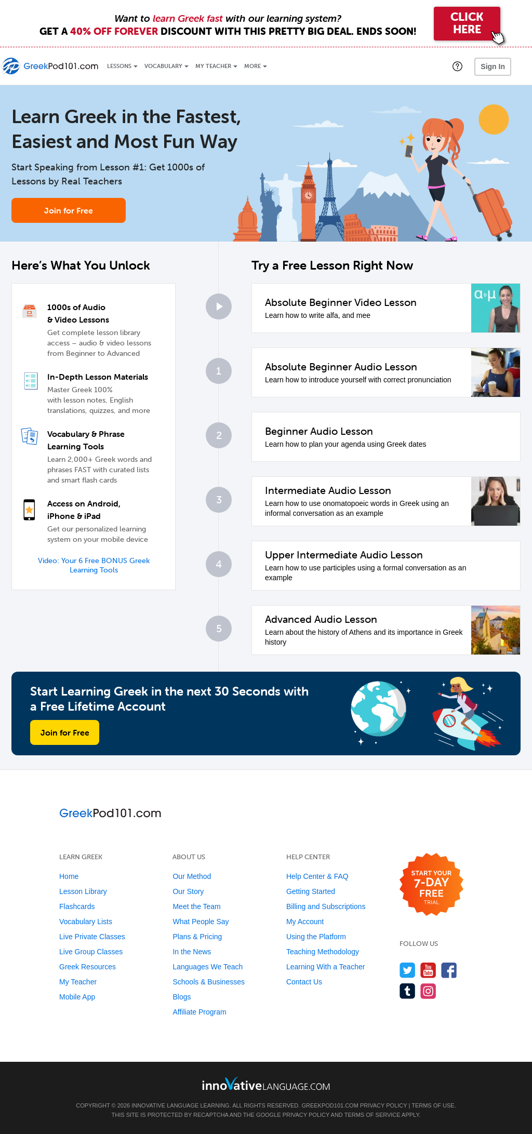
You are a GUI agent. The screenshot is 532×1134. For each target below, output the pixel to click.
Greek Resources (87, 967)
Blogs (181, 997)
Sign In (493, 66)
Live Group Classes (91, 952)
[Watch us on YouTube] (428, 970)
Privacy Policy (383, 1105)
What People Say (200, 921)
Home (68, 876)
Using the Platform (316, 936)
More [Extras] (252, 66)
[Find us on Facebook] (449, 970)
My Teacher (213, 66)
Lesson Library (83, 891)
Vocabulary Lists (85, 921)
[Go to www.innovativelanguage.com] (266, 1083)
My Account (305, 921)
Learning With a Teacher (325, 967)
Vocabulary (163, 66)
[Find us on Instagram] (428, 991)
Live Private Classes (92, 936)
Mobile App (77, 997)
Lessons (119, 66)
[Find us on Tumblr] (408, 991)
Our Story (188, 891)
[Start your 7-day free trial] (431, 885)
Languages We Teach (207, 967)
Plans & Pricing (197, 936)
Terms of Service (372, 1115)
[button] (457, 66)
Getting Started (310, 891)
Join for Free (68, 210)
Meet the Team (196, 906)
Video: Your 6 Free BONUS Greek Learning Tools (94, 565)
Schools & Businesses (208, 982)
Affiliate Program (199, 1012)
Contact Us (304, 982)
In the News (191, 952)
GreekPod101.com (329, 1105)
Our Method (191, 876)
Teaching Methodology (322, 952)
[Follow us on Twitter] (408, 970)
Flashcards (77, 906)
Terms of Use (433, 1105)
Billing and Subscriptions (326, 906)
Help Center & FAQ (317, 876)
